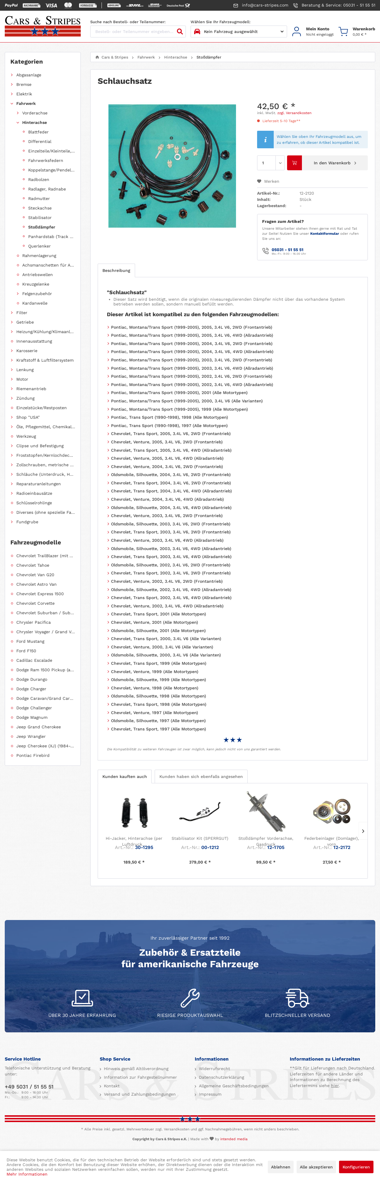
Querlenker (39, 246)
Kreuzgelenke (35, 284)
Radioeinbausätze (34, 493)
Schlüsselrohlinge (34, 502)
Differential (39, 141)
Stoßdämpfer (41, 227)
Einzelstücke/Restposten (41, 407)
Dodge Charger (31, 688)
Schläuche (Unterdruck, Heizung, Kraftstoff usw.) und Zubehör (45, 474)
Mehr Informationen (27, 1174)
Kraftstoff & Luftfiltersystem (45, 360)
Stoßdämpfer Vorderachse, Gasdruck (265, 841)
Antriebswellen (37, 274)
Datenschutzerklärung (220, 1077)
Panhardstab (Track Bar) (51, 236)
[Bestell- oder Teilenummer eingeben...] (138, 31)
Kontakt (111, 1085)
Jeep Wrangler (31, 736)
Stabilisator (40, 217)
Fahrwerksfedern (45, 160)
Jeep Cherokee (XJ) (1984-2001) (45, 745)
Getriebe (25, 322)
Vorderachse (35, 113)
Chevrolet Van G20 (35, 574)
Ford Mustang (30, 641)
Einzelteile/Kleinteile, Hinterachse (51, 151)
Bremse (23, 84)
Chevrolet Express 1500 (40, 593)
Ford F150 (26, 650)
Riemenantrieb (31, 388)
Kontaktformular (324, 233)
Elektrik (24, 94)
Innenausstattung (34, 341)
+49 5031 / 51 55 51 (29, 1086)
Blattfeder (38, 132)
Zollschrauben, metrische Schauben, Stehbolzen (45, 464)
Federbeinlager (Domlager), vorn (331, 841)
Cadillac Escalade (34, 660)
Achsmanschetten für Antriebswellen (48, 265)
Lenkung (25, 369)
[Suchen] (180, 31)
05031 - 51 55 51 (287, 249)
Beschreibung (116, 270)
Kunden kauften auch (124, 776)
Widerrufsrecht (213, 1068)
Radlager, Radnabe (47, 189)
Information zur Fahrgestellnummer (139, 1077)
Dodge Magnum (32, 717)
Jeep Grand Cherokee (38, 726)
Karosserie (26, 350)
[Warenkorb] (356, 31)
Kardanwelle (35, 303)
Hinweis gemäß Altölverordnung (135, 1068)
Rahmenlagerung (39, 255)
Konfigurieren (356, 1167)
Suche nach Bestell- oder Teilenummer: (128, 22)
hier (335, 1085)
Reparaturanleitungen (38, 483)
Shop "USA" (28, 417)
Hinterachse (34, 122)
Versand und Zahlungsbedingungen (139, 1094)
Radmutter (39, 198)
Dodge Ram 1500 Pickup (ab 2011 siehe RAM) (45, 669)
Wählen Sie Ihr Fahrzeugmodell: (221, 22)
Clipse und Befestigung (40, 445)
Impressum (209, 1094)
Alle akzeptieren (316, 1167)
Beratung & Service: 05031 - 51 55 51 (334, 5)
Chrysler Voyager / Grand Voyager (45, 631)
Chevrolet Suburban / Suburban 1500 (45, 612)
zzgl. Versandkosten (294, 113)
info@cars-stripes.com (260, 5)
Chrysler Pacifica (33, 622)
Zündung (25, 398)
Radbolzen (38, 179)
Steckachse (40, 208)
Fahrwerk (26, 103)
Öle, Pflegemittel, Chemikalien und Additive (45, 426)
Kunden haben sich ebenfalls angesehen (201, 776)
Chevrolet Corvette (35, 603)
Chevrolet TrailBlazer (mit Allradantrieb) (45, 555)
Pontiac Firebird (33, 755)
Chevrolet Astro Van (36, 584)
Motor (22, 379)
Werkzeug (26, 436)
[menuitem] (313, 31)
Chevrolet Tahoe (32, 565)
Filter (21, 312)
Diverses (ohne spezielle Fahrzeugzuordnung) (45, 512)
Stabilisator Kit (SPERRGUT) (200, 838)
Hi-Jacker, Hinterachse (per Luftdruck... (134, 841)
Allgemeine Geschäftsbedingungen (233, 1085)
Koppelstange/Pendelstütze (51, 170)
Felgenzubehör (37, 293)
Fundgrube (27, 521)
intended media (234, 1139)
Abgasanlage (28, 75)
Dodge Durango (31, 679)
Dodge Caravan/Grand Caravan (45, 698)
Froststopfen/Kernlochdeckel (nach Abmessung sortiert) (45, 455)
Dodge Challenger (34, 707)
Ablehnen (280, 1167)
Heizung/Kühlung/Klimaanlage (45, 331)
